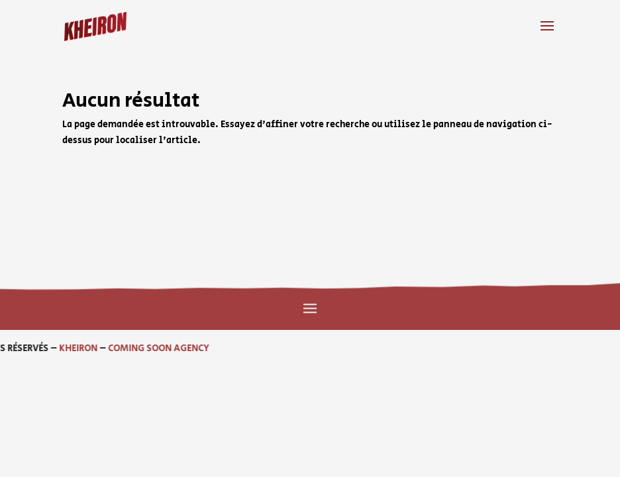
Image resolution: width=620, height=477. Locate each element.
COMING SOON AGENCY (98, 348)
